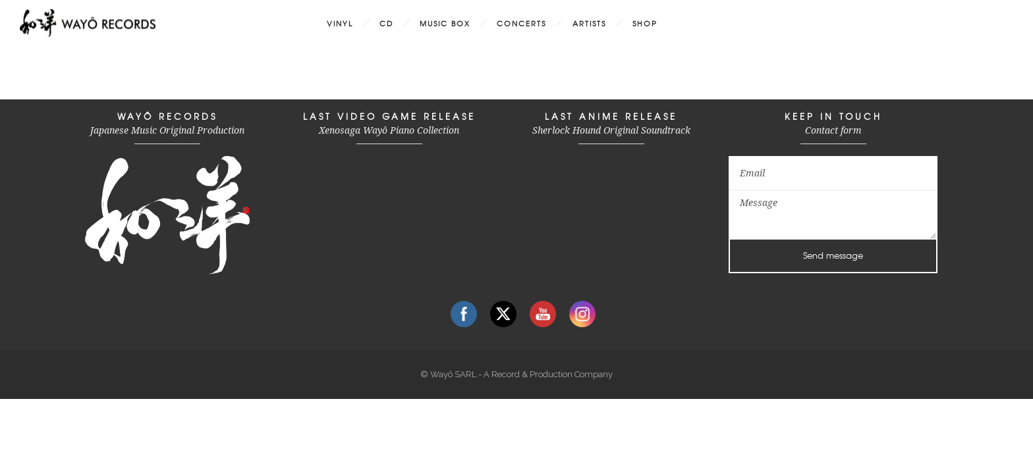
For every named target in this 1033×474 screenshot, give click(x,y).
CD (386, 23)
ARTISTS (589, 23)
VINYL (340, 23)
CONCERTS (521, 23)
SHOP (644, 23)
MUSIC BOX (445, 23)
